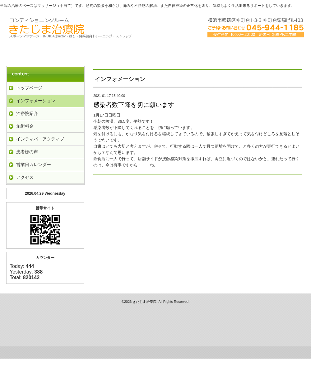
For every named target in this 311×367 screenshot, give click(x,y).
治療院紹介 (96, 50)
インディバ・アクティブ (40, 138)
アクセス (215, 50)
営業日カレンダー (33, 164)
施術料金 (25, 126)
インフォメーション (35, 100)
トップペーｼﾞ (36, 50)
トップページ (29, 87)
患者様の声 (27, 151)
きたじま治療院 (144, 301)
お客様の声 (275, 50)
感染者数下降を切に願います (133, 104)
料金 (155, 50)
